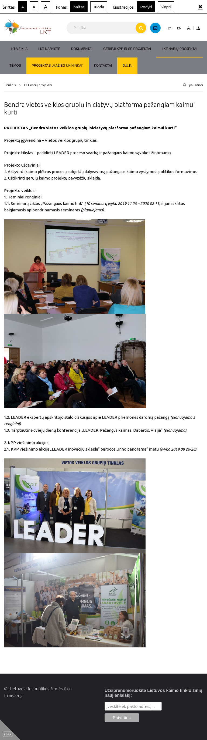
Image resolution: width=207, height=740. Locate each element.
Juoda (98, 7)
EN (179, 28)
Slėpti (166, 7)
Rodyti (146, 7)
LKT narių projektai (38, 85)
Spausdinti (193, 85)
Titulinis (10, 85)
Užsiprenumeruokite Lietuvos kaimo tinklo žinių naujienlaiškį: (153, 693)
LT (169, 28)
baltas (79, 7)
